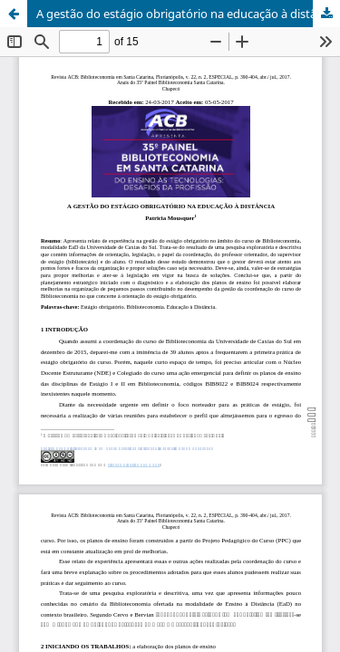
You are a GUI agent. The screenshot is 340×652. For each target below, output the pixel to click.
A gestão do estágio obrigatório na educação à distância (187, 13)
